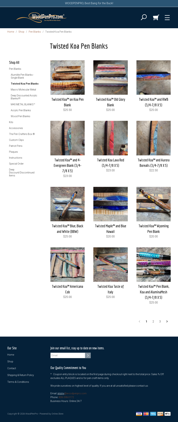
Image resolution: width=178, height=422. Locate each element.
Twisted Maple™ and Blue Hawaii (110, 228)
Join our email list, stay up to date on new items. (77, 348)
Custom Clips (16, 140)
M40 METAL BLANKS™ (23, 104)
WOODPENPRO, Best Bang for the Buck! (89, 3)
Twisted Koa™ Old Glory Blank (110, 102)
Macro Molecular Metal (23, 89)
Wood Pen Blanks (20, 116)
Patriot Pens (15, 146)
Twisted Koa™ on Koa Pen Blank (67, 102)
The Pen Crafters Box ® (22, 134)
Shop (21, 31)
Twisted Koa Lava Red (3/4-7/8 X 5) (110, 163)
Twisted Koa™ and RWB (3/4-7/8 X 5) (153, 102)
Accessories (16, 128)
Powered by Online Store (51, 413)
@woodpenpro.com (75, 393)
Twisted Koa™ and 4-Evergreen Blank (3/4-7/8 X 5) (67, 165)
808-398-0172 (66, 397)
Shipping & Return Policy (20, 375)
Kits (11, 122)
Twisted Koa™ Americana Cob (67, 289)
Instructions (15, 157)
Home (10, 31)
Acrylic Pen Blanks (21, 110)
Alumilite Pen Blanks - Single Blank (22, 76)
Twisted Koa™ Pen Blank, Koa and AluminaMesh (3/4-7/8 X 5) (153, 291)
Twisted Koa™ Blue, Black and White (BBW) (67, 228)
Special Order (16, 163)
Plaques (13, 151)
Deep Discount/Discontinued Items (21, 172)
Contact (11, 368)
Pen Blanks (35, 31)
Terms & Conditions (18, 382)
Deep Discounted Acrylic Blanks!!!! (24, 97)
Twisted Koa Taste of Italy (110, 289)
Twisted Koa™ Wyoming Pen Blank (154, 228)
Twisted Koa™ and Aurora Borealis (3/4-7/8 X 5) (153, 163)
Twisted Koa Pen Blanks (25, 83)
